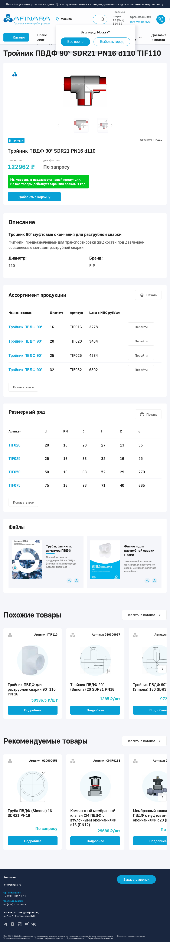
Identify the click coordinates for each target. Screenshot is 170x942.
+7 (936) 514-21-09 (14, 904)
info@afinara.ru (140, 21)
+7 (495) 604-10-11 (14, 895)
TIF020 (14, 445)
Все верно (75, 41)
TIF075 (14, 485)
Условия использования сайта (16, 938)
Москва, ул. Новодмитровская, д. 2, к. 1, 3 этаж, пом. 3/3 (21, 914)
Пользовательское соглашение (131, 936)
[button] (64, 19)
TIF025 (14, 458)
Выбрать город (112, 41)
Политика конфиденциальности (49, 938)
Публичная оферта (75, 938)
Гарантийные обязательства (100, 938)
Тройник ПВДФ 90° (25, 327)
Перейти (141, 327)
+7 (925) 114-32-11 (118, 23)
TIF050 (14, 472)
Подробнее (32, 710)
